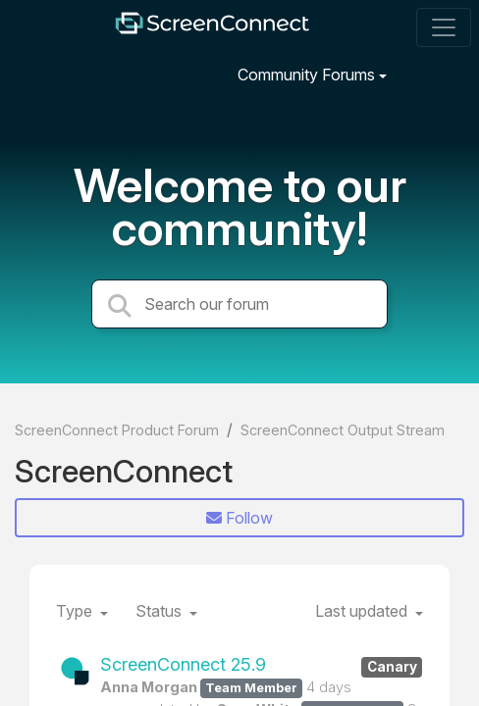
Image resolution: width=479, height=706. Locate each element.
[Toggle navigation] (443, 27)
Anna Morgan (148, 687)
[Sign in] (440, 74)
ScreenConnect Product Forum (117, 430)
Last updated (363, 611)
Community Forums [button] (306, 74)
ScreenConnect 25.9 (261, 665)
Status (160, 611)
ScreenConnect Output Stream (342, 430)
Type (76, 611)
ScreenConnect (124, 471)
